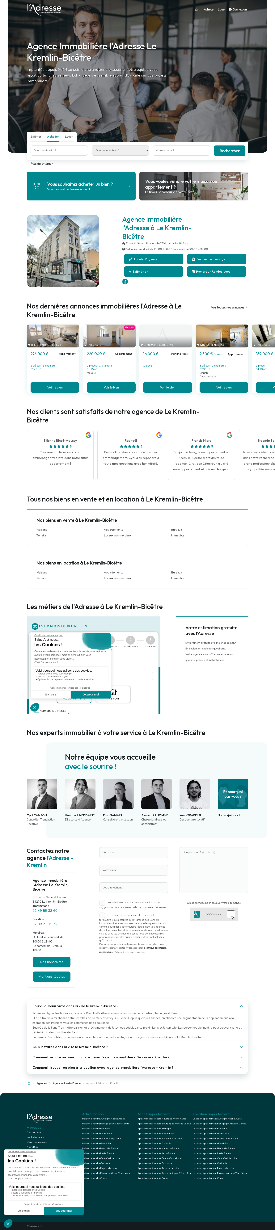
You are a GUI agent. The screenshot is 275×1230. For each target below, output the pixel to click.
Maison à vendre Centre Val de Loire (101, 1158)
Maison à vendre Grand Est (96, 1143)
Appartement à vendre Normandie (156, 1133)
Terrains (41, 535)
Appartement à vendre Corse (153, 1178)
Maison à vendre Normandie (97, 1133)
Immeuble (177, 535)
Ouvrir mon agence (37, 1142)
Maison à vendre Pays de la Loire (99, 1168)
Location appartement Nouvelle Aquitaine (215, 1138)
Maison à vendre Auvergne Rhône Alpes (103, 1118)
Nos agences (34, 1132)
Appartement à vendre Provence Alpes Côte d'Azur (165, 1173)
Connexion (238, 9)
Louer (222, 9)
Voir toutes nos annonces (229, 307)
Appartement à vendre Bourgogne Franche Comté (164, 1123)
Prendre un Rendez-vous (211, 271)
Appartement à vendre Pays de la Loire (158, 1168)
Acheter (209, 9)
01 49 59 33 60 (45, 910)
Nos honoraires (51, 962)
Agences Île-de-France (67, 1083)
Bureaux (176, 530)
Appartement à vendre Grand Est (155, 1143)
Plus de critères (43, 164)
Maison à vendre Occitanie (96, 1163)
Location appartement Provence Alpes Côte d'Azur (220, 1173)
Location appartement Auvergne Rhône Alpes (217, 1118)
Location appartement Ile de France (212, 1153)
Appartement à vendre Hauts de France (158, 1148)
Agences (41, 1083)
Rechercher (230, 150)
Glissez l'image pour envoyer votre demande (214, 903)
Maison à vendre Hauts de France (100, 1148)
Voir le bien (55, 387)
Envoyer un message (208, 259)
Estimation (138, 271)
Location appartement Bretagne (210, 1128)
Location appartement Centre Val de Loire (215, 1158)
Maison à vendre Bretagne (96, 1128)
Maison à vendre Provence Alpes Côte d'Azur (106, 1173)
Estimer (36, 136)
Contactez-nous (35, 1137)
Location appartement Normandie (211, 1133)
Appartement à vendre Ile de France (156, 1153)
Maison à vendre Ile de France (98, 1153)
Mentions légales (51, 976)
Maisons (41, 530)
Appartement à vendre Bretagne (154, 1128)
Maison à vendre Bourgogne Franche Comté (105, 1123)
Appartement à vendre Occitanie (155, 1163)
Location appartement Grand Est (210, 1143)
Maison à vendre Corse (94, 1178)
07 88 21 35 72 (45, 924)
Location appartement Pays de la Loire (213, 1168)
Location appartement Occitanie (210, 1163)
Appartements (113, 530)
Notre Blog (33, 1146)
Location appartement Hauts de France (214, 1148)
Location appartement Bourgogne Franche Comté (219, 1123)
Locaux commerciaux (117, 535)
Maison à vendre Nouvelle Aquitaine (101, 1138)
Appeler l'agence (143, 259)
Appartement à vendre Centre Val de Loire (159, 1158)
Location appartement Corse (208, 1178)
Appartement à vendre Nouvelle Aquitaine (160, 1138)
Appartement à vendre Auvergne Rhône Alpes (162, 1118)
